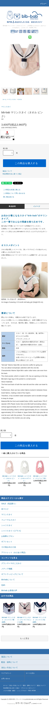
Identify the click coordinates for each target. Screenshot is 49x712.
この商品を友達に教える (10, 190)
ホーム (5, 99)
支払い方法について (15, 685)
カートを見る (30, 673)
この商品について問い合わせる (12, 193)
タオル (20, 99)
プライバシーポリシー (27, 688)
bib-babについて (8, 580)
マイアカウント (6, 673)
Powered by (24, 703)
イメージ (36, 206)
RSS (29, 690)
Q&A (3, 585)
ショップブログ (21, 690)
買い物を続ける (7, 197)
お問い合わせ (5, 678)
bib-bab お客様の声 (9, 590)
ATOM (34, 690)
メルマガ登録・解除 (9, 690)
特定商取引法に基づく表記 (12, 174)
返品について (7, 171)
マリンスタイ (12, 99)
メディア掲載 (6, 569)
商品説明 (12, 206)
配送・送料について (29, 685)
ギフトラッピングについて (12, 574)
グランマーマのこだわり (11, 563)
